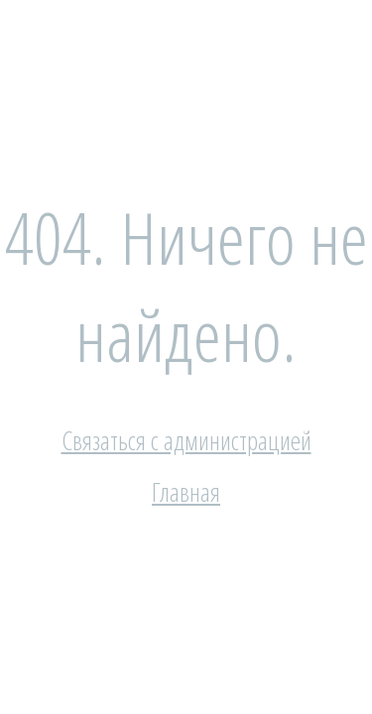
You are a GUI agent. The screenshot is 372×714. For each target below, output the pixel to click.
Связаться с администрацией (186, 440)
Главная (186, 492)
